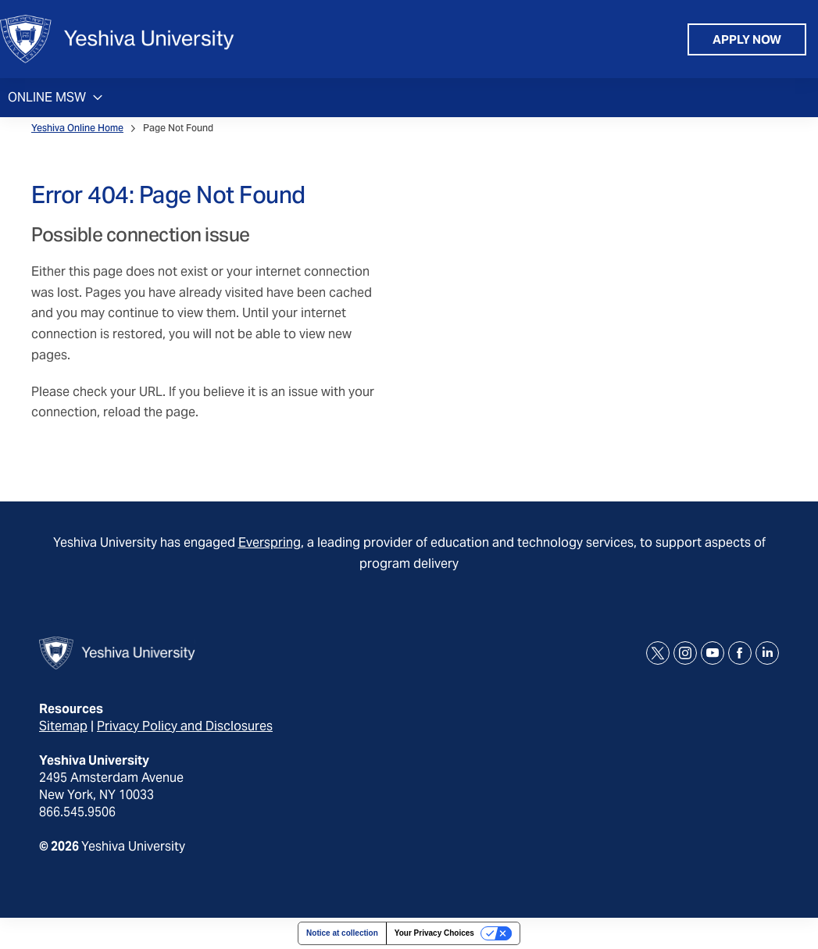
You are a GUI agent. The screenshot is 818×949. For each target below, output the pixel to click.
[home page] (117, 39)
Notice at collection (342, 933)
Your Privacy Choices (434, 933)
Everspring (269, 542)
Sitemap (63, 726)
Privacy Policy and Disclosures (185, 726)
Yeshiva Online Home (77, 128)
